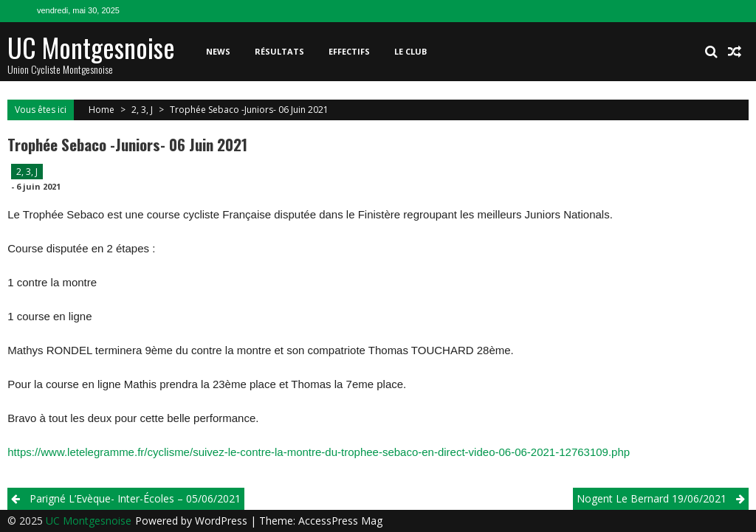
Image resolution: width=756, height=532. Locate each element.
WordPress (222, 521)
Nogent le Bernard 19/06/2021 (651, 498)
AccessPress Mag (340, 521)
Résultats (279, 51)
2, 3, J (142, 109)
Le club (410, 51)
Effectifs (349, 51)
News (218, 51)
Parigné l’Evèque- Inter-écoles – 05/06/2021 (135, 498)
